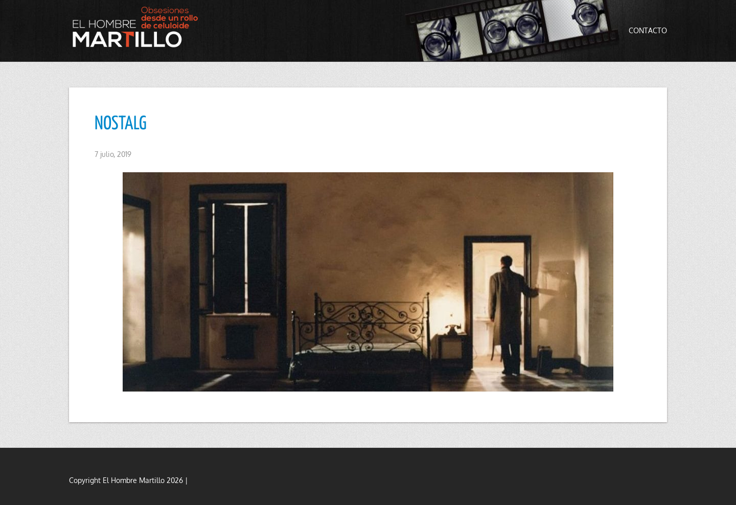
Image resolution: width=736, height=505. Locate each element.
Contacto (648, 30)
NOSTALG (121, 124)
